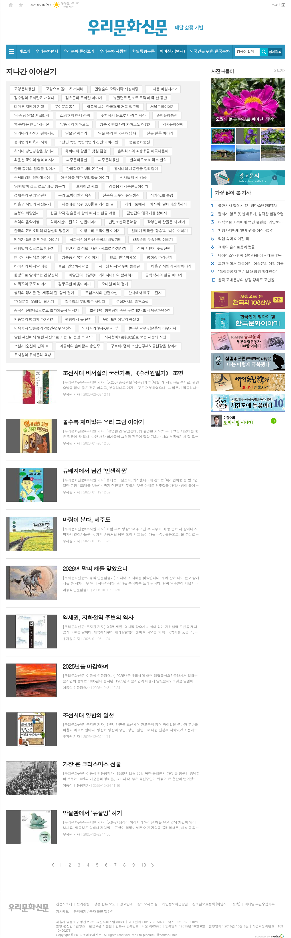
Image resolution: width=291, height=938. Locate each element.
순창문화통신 (166, 115)
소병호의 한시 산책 (75, 115)
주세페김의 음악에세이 (32, 177)
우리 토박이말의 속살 (75, 195)
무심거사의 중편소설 (132, 301)
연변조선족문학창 (122, 221)
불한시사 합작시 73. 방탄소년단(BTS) (247, 205)
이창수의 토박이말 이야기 (100, 230)
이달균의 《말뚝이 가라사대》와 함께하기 (102, 275)
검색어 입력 (245, 51)
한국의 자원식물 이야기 (32, 257)
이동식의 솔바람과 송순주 (80, 345)
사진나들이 (222, 71)
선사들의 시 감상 (133, 177)
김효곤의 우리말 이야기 (83, 97)
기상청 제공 (67, 7)
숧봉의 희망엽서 (26, 213)
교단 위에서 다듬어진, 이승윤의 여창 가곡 (251, 263)
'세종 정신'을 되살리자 (31, 115)
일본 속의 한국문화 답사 (117, 133)
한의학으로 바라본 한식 (148, 159)
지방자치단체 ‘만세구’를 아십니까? (245, 230)
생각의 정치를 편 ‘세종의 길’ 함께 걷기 (44, 292)
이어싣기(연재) (172, 51)
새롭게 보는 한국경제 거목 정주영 (112, 106)
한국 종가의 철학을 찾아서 (34, 168)
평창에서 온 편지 (78, 319)
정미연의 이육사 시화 (30, 142)
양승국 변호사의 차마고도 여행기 (125, 124)
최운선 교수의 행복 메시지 (34, 159)
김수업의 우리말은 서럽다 (34, 97)
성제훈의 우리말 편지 (30, 195)
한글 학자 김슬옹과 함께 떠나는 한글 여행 (83, 213)
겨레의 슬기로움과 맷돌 (236, 247)
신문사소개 (64, 904)
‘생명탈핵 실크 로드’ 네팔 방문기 (39, 186)
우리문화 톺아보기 (78, 51)
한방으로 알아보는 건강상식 (36, 275)
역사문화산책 (172, 124)
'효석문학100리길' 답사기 (34, 301)
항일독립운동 (143, 51)
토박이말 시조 (87, 186)
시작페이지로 (11, 5)
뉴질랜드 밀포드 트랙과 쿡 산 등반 (140, 97)
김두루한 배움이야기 (74, 283)
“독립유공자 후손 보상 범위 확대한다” (247, 271)
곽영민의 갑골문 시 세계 (166, 221)
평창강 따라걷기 (159, 257)
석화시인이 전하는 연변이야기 (74, 221)
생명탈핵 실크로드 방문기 (34, 248)
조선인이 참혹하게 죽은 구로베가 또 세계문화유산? (130, 310)
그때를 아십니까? (163, 88)
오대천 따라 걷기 (115, 283)
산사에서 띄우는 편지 (144, 292)
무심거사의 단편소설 (101, 292)
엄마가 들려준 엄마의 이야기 (36, 239)
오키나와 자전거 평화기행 (34, 133)
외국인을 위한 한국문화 (209, 51)
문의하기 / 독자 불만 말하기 (93, 911)
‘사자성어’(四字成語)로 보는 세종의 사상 (134, 337)
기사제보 (62, 911)
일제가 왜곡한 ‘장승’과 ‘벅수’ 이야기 (160, 230)
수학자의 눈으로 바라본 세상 (123, 115)
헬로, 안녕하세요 (123, 257)
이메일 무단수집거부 (260, 904)
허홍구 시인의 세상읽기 (32, 204)
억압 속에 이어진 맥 (233, 238)
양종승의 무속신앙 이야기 (152, 239)
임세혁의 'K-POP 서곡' (100, 328)
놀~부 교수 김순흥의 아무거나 (152, 328)
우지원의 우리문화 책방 (32, 354)
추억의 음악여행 (26, 221)
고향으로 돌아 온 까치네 (65, 88)
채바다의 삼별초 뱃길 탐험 (86, 151)
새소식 (24, 51)
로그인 (275, 5)
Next (278, 102)
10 (144, 865)
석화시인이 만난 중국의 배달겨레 (96, 239)
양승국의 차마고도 (74, 124)
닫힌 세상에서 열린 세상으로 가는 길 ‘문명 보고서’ (53, 337)
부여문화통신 (65, 106)
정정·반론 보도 (104, 904)
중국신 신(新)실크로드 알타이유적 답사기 (46, 310)
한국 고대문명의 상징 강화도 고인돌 (246, 280)
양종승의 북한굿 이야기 (80, 257)
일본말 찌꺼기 (76, 133)
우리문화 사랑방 (113, 51)
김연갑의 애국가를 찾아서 (146, 213)
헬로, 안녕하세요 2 (73, 266)
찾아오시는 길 (147, 904)
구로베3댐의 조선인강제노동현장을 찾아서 (144, 345)
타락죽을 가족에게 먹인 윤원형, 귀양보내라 (251, 222)
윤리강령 (82, 904)
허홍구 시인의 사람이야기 (171, 266)
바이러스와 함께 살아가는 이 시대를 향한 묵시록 (251, 255)
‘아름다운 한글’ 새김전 (31, 124)
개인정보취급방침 (175, 904)
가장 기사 (233, 192)
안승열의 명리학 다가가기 (34, 319)
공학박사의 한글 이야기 (163, 275)
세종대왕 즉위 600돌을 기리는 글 (87, 204)
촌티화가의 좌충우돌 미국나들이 (143, 151)
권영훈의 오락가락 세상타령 (116, 88)
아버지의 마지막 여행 (30, 266)
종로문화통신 (139, 142)
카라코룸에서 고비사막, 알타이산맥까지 (155, 204)
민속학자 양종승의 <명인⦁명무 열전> (42, 328)
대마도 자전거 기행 (29, 106)
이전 (53, 865)
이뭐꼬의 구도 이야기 (30, 283)
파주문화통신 (76, 159)
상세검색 (275, 52)
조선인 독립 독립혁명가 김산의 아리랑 (88, 142)
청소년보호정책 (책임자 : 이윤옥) (216, 904)
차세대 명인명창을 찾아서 (34, 151)
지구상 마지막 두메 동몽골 (119, 266)
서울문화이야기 (162, 106)
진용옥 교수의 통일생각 (120, 195)
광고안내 (126, 904)
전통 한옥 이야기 (160, 133)
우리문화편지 (46, 51)
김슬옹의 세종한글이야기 (128, 186)
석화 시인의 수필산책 (153, 248)
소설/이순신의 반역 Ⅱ (31, 345)
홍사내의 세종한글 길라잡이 (136, 168)
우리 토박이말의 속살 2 (120, 319)
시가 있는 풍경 (161, 195)
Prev (218, 102)
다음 (152, 865)
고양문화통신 (24, 88)
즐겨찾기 (21, 5)
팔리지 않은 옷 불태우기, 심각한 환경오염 (251, 214)
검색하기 (264, 52)
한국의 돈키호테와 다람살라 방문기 (41, 230)
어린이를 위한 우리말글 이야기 (85, 177)
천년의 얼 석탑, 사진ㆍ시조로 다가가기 (95, 248)
